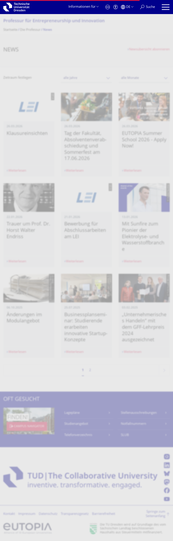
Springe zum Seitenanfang (155, 514)
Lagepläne (72, 413)
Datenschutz (48, 514)
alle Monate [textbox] (130, 78)
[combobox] (86, 78)
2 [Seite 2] (90, 370)
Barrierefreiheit (103, 514)
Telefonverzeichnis (78, 435)
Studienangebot (76, 424)
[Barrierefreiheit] (115, 7)
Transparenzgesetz (75, 514)
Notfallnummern (133, 424)
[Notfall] (107, 7)
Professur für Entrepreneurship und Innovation (54, 21)
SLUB (125, 435)
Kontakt (9, 514)
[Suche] (147, 7)
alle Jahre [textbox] (70, 78)
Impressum (26, 514)
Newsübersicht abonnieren (149, 49)
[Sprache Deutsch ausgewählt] (127, 7)
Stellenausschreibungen (139, 413)
